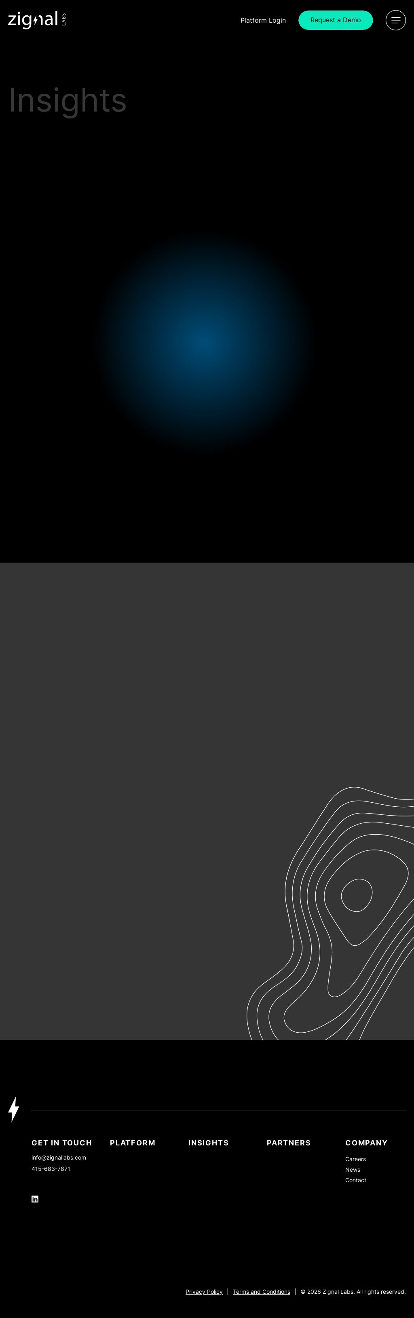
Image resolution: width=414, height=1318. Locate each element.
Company (366, 1143)
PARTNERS (289, 1143)
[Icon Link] (37, 20)
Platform (132, 1143)
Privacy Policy (204, 1291)
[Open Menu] (396, 20)
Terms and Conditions (261, 1291)
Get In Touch (62, 1143)
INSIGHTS (208, 1143)
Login (263, 20)
